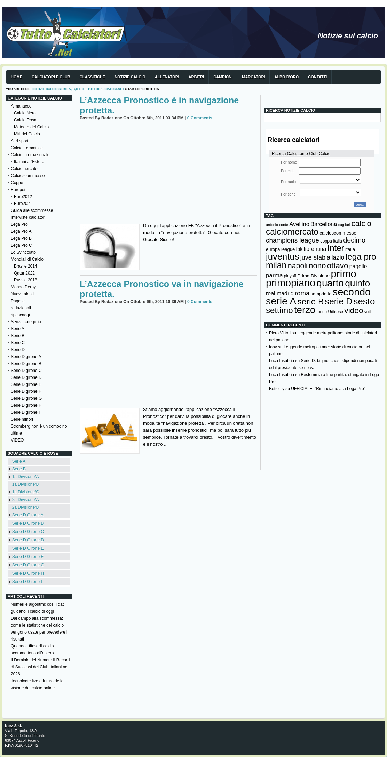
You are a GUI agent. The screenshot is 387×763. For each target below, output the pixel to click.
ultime (16, 433)
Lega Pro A (21, 231)
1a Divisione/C (25, 492)
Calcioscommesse (28, 175)
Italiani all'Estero (29, 161)
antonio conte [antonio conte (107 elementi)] (277, 225)
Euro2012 (23, 196)
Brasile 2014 (25, 266)
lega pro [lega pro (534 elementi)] (361, 256)
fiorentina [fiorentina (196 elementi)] (314, 249)
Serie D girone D (26, 377)
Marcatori (253, 77)
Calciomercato (24, 168)
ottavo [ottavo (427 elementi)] (337, 265)
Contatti (317, 77)
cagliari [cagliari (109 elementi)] (344, 225)
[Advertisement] (168, 173)
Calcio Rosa (25, 120)
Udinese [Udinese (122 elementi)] (335, 311)
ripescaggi (20, 314)
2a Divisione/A (25, 499)
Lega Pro (19, 224)
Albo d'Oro (286, 77)
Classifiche (92, 77)
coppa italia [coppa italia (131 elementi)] (331, 241)
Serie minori (22, 419)
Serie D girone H (26, 405)
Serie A (17, 328)
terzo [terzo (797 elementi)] (304, 309)
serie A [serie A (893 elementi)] (281, 301)
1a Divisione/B (25, 484)
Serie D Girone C (28, 531)
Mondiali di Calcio (27, 259)
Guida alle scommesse (32, 210)
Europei (18, 189)
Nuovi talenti (22, 294)
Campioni (222, 77)
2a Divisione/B (25, 507)
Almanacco (21, 106)
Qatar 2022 (24, 273)
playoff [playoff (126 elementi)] (290, 275)
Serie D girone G (26, 398)
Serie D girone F (26, 391)
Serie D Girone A (28, 514)
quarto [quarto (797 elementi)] (330, 283)
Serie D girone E (26, 384)
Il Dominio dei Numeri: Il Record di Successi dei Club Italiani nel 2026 (40, 667)
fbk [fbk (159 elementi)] (299, 249)
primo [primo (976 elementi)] (343, 273)
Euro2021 (23, 203)
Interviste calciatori (28, 217)
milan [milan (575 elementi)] (276, 265)
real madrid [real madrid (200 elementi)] (280, 293)
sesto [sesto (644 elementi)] (364, 301)
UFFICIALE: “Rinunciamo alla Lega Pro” (328, 388)
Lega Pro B (21, 238)
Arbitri (196, 77)
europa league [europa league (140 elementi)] (280, 249)
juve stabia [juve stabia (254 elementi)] (315, 257)
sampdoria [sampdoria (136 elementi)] (321, 293)
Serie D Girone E (28, 548)
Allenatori (167, 77)
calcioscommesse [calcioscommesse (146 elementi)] (337, 233)
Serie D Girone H (28, 573)
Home (16, 77)
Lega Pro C (21, 245)
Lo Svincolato (23, 252)
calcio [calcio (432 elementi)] (361, 223)
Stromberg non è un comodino (39, 426)
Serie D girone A (26, 356)
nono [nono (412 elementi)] (317, 265)
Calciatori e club (51, 77)
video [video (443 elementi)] (353, 310)
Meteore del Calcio (31, 127)
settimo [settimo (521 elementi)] (279, 310)
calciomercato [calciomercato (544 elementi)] (292, 231)
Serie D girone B (26, 363)
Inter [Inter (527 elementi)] (335, 248)
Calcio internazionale (30, 154)
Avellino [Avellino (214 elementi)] (299, 224)
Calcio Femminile (27, 147)
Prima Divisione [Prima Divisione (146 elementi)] (313, 275)
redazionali (21, 307)
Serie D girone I (25, 412)
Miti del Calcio (27, 134)
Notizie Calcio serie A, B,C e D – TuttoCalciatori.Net (78, 89)
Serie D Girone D (28, 540)
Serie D (18, 349)
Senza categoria (26, 321)
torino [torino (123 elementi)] (322, 311)
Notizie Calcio (129, 77)
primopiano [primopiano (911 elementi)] (290, 282)
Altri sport (20, 140)
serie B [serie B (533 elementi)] (311, 301)
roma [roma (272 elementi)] (302, 293)
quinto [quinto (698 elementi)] (357, 283)
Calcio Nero (25, 113)
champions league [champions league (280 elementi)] (292, 240)
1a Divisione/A (25, 476)
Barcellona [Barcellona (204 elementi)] (323, 224)
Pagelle (18, 301)
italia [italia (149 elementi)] (350, 249)
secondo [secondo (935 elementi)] (352, 291)
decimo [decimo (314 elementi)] (354, 240)
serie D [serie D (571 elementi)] (339, 301)
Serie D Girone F (28, 556)
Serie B (17, 335)
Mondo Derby (23, 287)
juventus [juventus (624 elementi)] (282, 256)
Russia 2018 (25, 280)
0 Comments (199, 118)
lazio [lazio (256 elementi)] (337, 257)
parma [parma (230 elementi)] (274, 275)
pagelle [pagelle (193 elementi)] (358, 266)
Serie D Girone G (28, 565)
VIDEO (17, 440)
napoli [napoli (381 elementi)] (298, 266)
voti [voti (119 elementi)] (367, 311)
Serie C (18, 342)
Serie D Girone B (28, 523)
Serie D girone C (26, 370)
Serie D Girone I (27, 581)
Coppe (17, 182)
